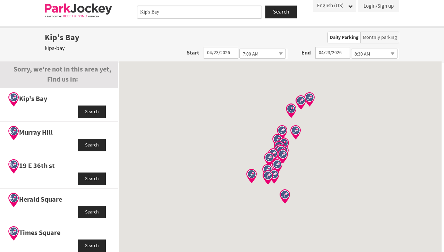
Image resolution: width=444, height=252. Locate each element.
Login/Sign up (379, 6)
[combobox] (199, 12)
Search (92, 112)
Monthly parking (380, 37)
